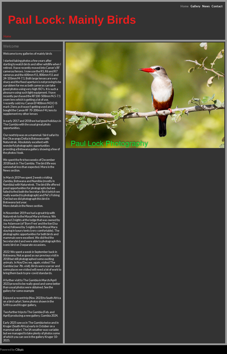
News (206, 6)
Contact (217, 6)
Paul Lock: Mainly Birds (72, 19)
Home (184, 6)
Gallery (195, 6)
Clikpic (19, 349)
